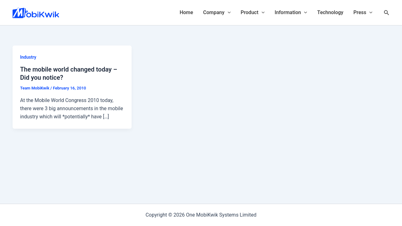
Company (217, 12)
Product (252, 12)
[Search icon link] (386, 13)
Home (186, 12)
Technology (330, 12)
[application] (228, 12)
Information (290, 12)
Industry (28, 57)
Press (362, 12)
